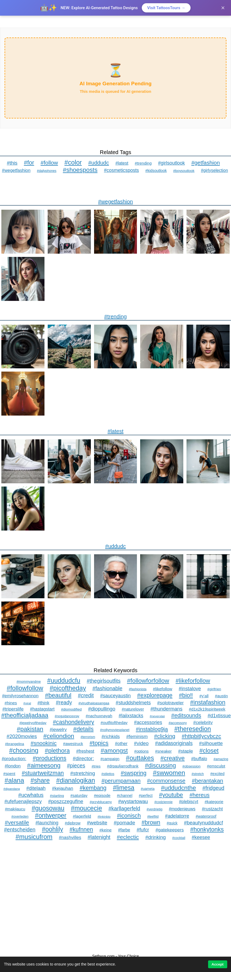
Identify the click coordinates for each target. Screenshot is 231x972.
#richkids (111, 736)
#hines (11, 703)
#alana (14, 780)
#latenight (99, 837)
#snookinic (43, 743)
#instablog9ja (152, 729)
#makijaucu (15, 809)
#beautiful (58, 695)
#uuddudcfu (63, 680)
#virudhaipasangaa (93, 703)
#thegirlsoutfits (103, 681)
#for (29, 162)
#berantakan (207, 780)
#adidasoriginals (173, 743)
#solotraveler (170, 702)
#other (121, 743)
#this (12, 163)
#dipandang (12, 788)
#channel (124, 795)
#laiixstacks (131, 715)
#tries (96, 766)
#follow (49, 162)
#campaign (110, 759)
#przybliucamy (101, 802)
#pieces (76, 766)
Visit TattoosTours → (166, 7)
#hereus (199, 795)
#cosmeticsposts (121, 170)
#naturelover (133, 709)
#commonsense (166, 781)
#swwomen (169, 772)
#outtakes (140, 758)
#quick (172, 823)
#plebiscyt (188, 801)
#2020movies (22, 736)
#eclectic (128, 837)
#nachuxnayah (99, 715)
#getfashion (205, 162)
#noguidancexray (67, 716)
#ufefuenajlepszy (23, 801)
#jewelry (58, 729)
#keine (105, 830)
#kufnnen (81, 829)
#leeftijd (152, 816)
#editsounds (186, 715)
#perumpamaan (120, 780)
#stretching (82, 773)
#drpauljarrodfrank (123, 766)
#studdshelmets (133, 702)
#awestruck (73, 744)
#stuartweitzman (43, 773)
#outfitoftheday (114, 722)
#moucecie (86, 808)
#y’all (204, 696)
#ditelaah (36, 788)
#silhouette (211, 743)
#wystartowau (133, 801)
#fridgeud (213, 788)
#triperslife (12, 709)
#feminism (136, 736)
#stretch (198, 774)
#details (83, 729)
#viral (27, 703)
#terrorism (88, 737)
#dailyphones (46, 171)
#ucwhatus (31, 795)
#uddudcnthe (178, 787)
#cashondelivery (73, 722)
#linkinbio (104, 816)
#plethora (57, 750)
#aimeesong (44, 765)
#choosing (23, 750)
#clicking (164, 736)
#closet (209, 750)
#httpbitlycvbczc (201, 736)
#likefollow (162, 688)
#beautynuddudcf (203, 822)
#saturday (78, 795)
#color (73, 162)
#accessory (177, 723)
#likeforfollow (193, 680)
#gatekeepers (170, 829)
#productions (49, 758)
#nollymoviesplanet (114, 730)
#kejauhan (62, 788)
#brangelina (14, 744)
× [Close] (223, 7)
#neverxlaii (157, 716)
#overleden (19, 816)
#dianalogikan (75, 780)
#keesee (201, 837)
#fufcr (143, 829)
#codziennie (163, 802)
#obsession (191, 766)
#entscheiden (19, 829)
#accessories (148, 722)
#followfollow (25, 688)
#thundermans (166, 709)
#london (13, 766)
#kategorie (214, 802)
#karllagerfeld (124, 808)
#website (97, 822)
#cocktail (178, 838)
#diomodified (71, 709)
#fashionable (107, 688)
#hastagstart (42, 709)
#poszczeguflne (65, 801)
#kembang (93, 788)
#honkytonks (207, 829)
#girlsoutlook (171, 163)
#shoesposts (80, 169)
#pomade (124, 822)
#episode (102, 795)
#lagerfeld (82, 816)
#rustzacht (212, 808)
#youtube (171, 794)
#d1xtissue (219, 715)
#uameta (147, 789)
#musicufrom (34, 836)
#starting (57, 796)
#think (43, 702)
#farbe (124, 830)
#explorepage (155, 695)
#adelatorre (177, 816)
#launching (47, 822)
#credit (86, 695)
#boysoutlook (184, 171)
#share (40, 780)
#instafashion (207, 702)
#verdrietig (154, 809)
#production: (14, 758)
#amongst (114, 750)
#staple (185, 751)
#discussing (160, 765)
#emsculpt (216, 766)
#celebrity (203, 722)
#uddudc (98, 163)
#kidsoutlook (156, 170)
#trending (143, 163)
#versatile (17, 822)
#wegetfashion (16, 170)
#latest (121, 163)
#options (141, 751)
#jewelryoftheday (32, 723)
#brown (151, 822)
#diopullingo (101, 709)
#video (141, 743)
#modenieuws (182, 809)
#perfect (146, 795)
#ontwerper (51, 815)
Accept (217, 964)
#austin (221, 696)
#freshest (85, 751)
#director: (83, 758)
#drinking (155, 837)
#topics (98, 743)
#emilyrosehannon (20, 695)
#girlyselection (214, 170)
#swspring (133, 773)
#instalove (190, 688)
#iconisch (129, 816)
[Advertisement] (115, 897)
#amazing (220, 759)
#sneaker (163, 751)
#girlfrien (214, 689)
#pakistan (30, 728)
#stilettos (107, 774)
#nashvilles (70, 837)
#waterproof (206, 816)
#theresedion (192, 728)
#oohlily (52, 829)
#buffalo (199, 758)
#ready (64, 702)
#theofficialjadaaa (24, 715)
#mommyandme (28, 682)
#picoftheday (68, 688)
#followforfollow (148, 680)
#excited (217, 774)
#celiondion (58, 736)
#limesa (123, 787)
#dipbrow (73, 823)
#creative (172, 758)
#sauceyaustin (115, 695)
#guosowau (48, 808)
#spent (9, 774)
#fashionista (137, 689)
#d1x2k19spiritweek (207, 709)
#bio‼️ (186, 695)
